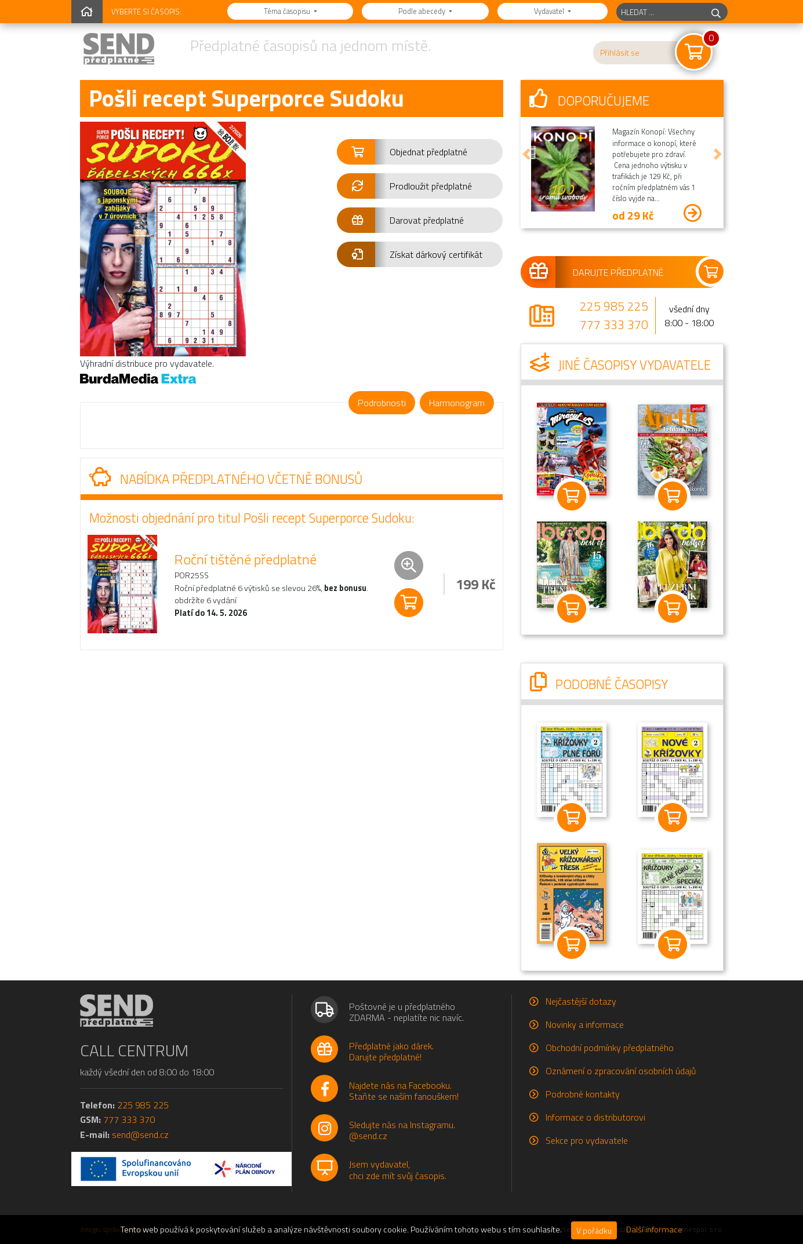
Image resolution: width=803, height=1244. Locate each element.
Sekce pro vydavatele (587, 1140)
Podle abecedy (422, 11)
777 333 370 (614, 324)
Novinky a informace (585, 1024)
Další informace (654, 1229)
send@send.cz (140, 1134)
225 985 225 (614, 306)
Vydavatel (550, 11)
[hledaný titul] (660, 12)
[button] (420, 152)
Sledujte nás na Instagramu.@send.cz (402, 1130)
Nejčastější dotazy (581, 1001)
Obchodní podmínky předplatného (610, 1048)
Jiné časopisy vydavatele (620, 365)
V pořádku (594, 1230)
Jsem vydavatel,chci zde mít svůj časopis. (397, 1169)
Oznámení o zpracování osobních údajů (621, 1071)
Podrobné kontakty (583, 1094)
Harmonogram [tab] (457, 403)
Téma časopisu (288, 11)
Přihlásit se (620, 52)
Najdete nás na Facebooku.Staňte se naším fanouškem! (404, 1090)
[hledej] (716, 12)
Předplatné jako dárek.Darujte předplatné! (391, 1051)
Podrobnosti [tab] (382, 403)
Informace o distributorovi (595, 1117)
